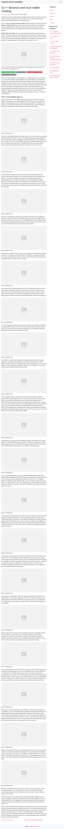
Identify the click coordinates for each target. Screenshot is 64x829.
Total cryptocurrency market (34, 72)
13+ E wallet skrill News (54, 37)
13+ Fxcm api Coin (55, 67)
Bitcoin (52, 10)
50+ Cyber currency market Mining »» (34, 820)
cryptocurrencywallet (11, 2)
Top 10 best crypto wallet (8, 72)
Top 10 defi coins (21, 72)
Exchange (52, 13)
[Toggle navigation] (61, 1)
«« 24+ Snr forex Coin (7, 820)
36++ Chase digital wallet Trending (55, 76)
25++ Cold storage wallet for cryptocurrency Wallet (55, 57)
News (51, 19)
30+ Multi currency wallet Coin (55, 63)
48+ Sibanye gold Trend (54, 71)
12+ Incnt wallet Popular (54, 42)
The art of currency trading (9, 74)
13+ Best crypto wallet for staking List (55, 47)
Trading (52, 22)
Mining (51, 16)
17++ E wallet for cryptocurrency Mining (55, 32)
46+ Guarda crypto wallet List (55, 52)
